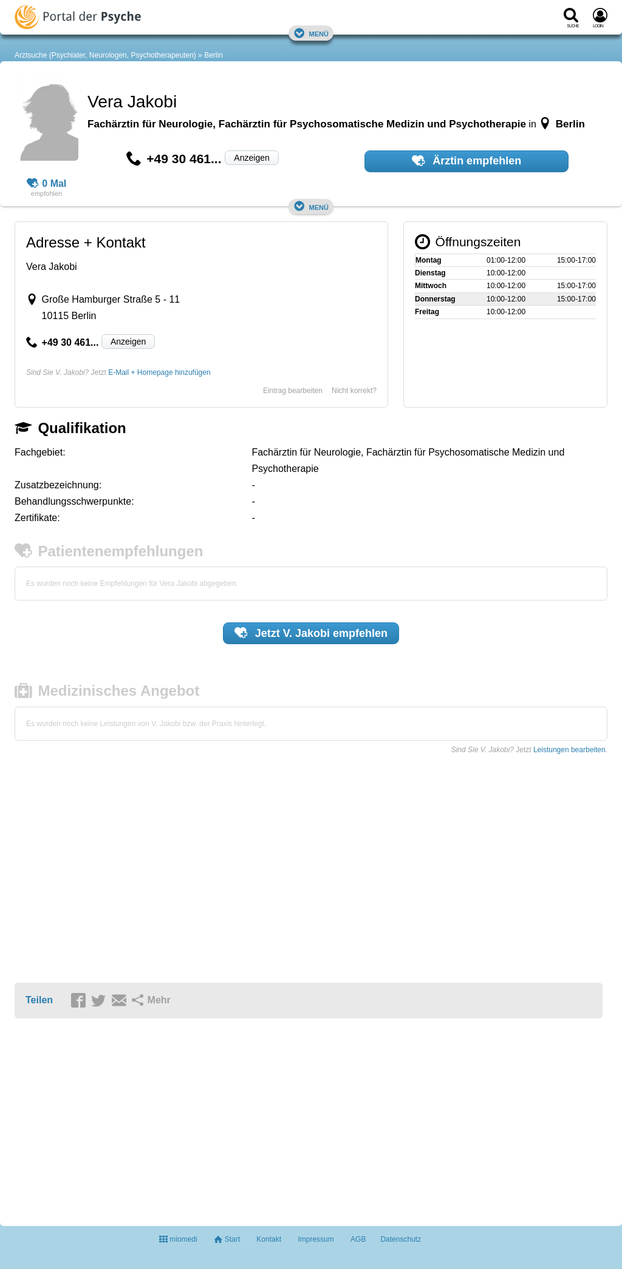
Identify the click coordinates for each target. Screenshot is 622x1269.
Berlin (213, 55)
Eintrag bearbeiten (293, 390)
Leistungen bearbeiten (569, 750)
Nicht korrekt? (354, 390)
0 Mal (47, 183)
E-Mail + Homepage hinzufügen (159, 372)
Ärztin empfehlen (466, 160)
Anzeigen (251, 158)
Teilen (39, 1000)
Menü (311, 33)
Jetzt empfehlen (311, 632)
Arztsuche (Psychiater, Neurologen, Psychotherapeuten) (105, 55)
